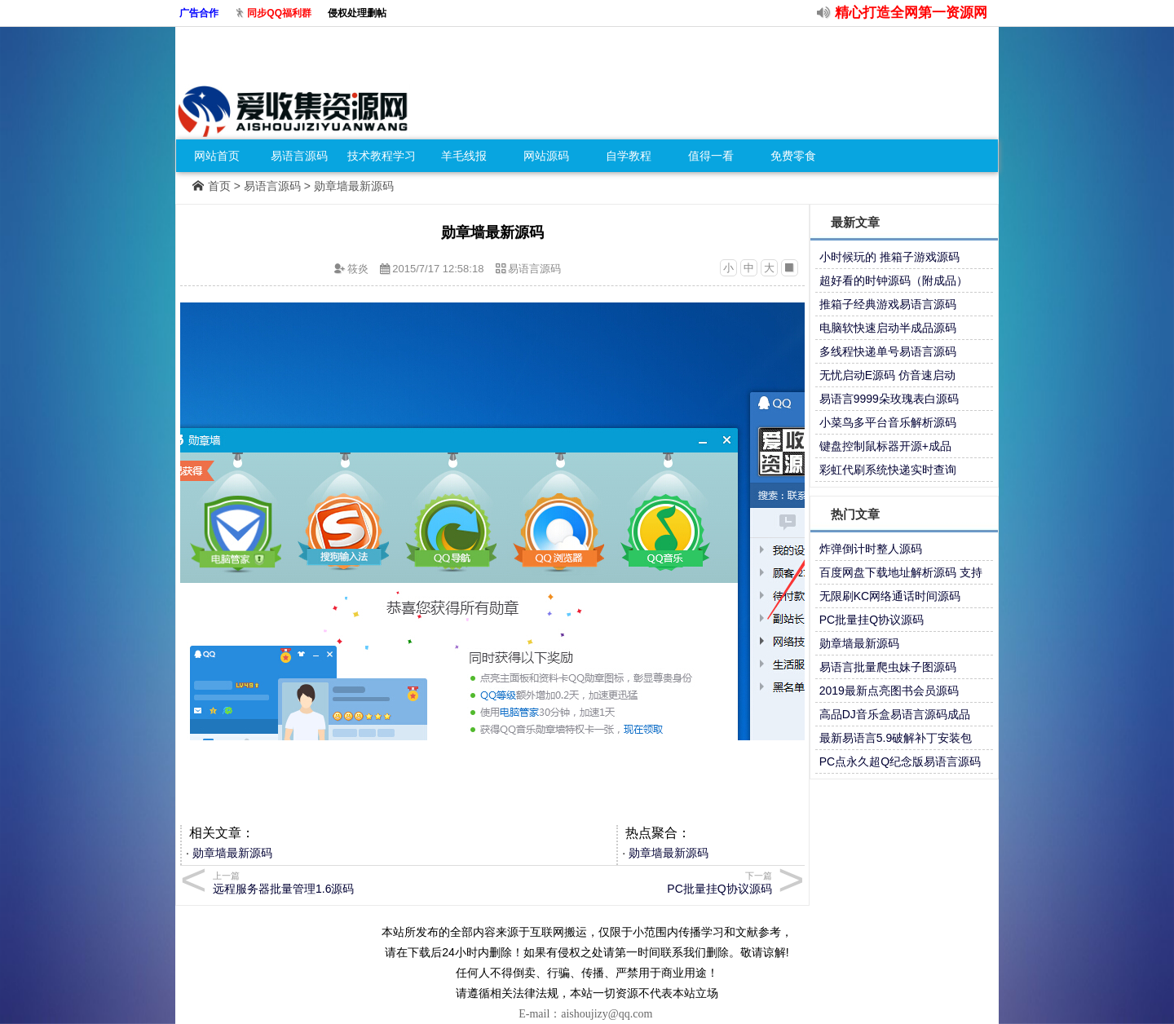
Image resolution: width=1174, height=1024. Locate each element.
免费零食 (793, 155)
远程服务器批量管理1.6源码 (350, 882)
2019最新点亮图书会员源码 (889, 690)
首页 (219, 185)
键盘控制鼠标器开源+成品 (885, 445)
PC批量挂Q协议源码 (871, 619)
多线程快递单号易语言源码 (887, 351)
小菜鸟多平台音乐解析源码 (887, 422)
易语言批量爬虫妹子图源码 (887, 666)
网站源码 (546, 155)
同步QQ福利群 (279, 13)
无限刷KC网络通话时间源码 (889, 595)
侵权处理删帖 (357, 13)
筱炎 (358, 269)
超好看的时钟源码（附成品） (893, 280)
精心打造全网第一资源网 (911, 12)
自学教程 (628, 155)
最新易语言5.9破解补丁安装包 (895, 737)
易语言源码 (299, 155)
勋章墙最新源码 (232, 852)
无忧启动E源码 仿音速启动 (887, 375)
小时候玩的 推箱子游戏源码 (889, 256)
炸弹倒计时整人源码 (870, 548)
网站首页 (217, 155)
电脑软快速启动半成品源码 (887, 327)
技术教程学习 (381, 155)
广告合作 (198, 13)
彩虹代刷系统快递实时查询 (887, 469)
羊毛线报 (464, 155)
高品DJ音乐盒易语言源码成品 (894, 714)
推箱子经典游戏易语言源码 (887, 304)
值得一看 (711, 155)
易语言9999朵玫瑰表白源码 (889, 398)
